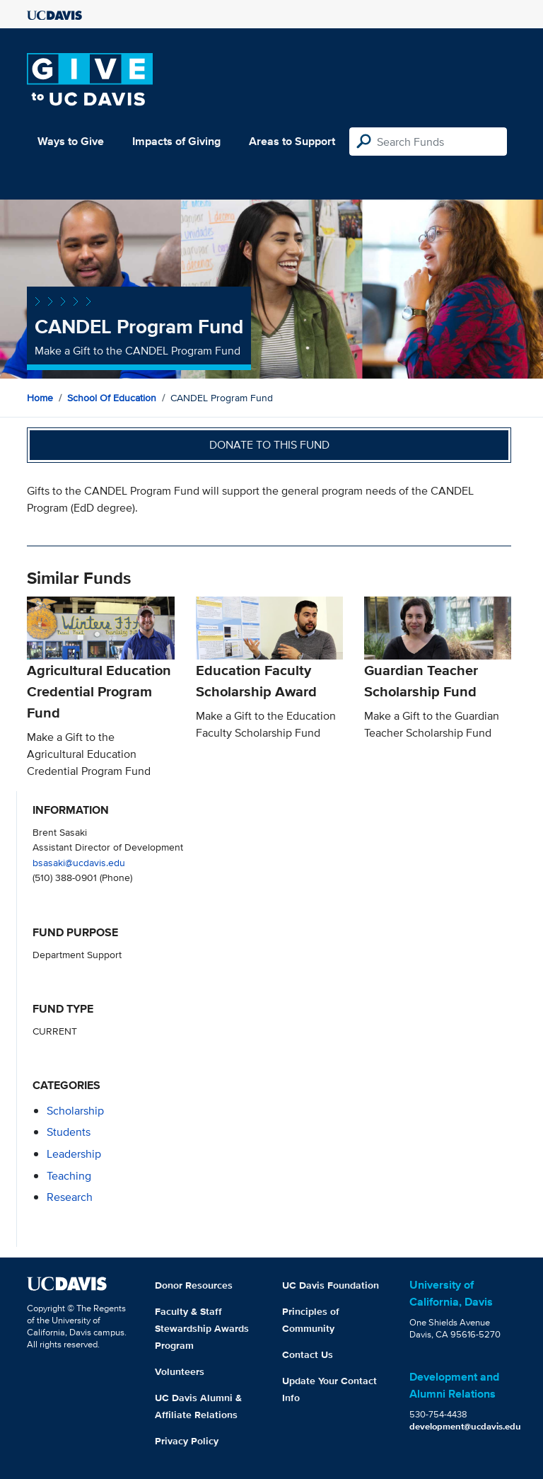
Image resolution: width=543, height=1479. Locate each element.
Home (40, 398)
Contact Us (307, 1354)
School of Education (111, 398)
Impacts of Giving (176, 141)
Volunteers (179, 1371)
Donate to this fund (269, 445)
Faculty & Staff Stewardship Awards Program (202, 1328)
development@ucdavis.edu (465, 1426)
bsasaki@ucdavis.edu (79, 862)
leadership (74, 1154)
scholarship (75, 1111)
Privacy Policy (186, 1441)
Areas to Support (292, 141)
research (70, 1197)
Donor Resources (194, 1285)
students (68, 1132)
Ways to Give (70, 141)
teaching (69, 1176)
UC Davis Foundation (330, 1285)
